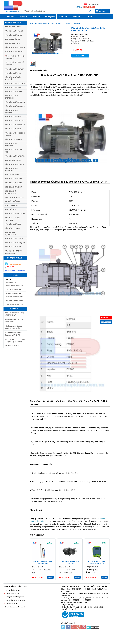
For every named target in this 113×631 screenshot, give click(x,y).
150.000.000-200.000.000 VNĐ (14, 286)
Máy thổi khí (10, 210)
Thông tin (76, 16)
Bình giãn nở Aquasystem (10, 192)
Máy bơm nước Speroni (15, 102)
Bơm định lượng (12, 205)
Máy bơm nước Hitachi (14, 121)
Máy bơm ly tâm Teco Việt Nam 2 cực (15, 63)
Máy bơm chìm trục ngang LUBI (13, 252)
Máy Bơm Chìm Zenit (13, 139)
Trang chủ (10, 16)
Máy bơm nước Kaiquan (15, 243)
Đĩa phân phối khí (12, 201)
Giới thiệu (23, 16)
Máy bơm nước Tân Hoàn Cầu (13, 78)
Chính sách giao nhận (12, 593)
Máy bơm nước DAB (13, 129)
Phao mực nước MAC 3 (14, 197)
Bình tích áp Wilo (12, 43)
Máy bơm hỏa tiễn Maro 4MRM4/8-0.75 (42, 562)
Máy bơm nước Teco (13, 51)
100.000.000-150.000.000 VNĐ (14, 304)
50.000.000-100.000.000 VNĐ (14, 300)
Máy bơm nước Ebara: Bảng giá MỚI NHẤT (13, 327)
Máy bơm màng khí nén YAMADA (15, 134)
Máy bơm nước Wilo (13, 35)
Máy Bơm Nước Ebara (14, 164)
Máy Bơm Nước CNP (13, 224)
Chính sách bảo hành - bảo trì (15, 607)
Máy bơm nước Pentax (14, 239)
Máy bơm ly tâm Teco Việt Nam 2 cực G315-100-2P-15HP (59, 23)
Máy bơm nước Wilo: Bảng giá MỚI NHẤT (15, 321)
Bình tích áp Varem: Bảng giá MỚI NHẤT (14, 314)
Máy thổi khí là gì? (12, 346)
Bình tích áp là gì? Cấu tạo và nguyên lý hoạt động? (15, 340)
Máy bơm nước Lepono (15, 47)
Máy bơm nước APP (13, 73)
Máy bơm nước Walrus (15, 83)
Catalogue (63, 16)
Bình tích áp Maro (13, 27)
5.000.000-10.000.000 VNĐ (13, 293)
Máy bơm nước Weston (15, 156)
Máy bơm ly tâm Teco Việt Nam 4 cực (15, 57)
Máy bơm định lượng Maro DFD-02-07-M (96, 562)
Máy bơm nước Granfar (11, 111)
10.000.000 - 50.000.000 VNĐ (14, 297)
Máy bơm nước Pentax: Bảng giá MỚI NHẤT (13, 334)
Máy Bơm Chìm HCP (13, 228)
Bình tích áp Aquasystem (10, 233)
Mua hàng (50, 577)
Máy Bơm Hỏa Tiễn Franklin (12, 219)
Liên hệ (89, 16)
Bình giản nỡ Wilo (12, 39)
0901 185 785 (106, 322)
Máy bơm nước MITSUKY (15, 125)
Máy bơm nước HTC (13, 247)
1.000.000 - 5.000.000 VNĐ (13, 289)
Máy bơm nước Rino (13, 87)
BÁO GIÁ (104, 317)
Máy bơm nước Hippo (14, 92)
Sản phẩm (36, 16)
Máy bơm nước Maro (14, 31)
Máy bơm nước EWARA (14, 69)
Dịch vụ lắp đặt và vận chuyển (15, 600)
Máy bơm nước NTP (13, 117)
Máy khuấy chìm (12, 175)
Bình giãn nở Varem (13, 187)
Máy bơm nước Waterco (11, 144)
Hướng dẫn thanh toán (12, 590)
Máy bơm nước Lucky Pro (14, 151)
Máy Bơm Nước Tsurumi (15, 106)
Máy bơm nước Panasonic (11, 169)
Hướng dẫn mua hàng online (14, 597)
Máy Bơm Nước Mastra (15, 214)
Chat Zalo (80, 55)
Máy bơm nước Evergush (11, 97)
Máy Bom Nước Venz (13, 183)
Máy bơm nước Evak (13, 179)
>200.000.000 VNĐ (11, 282)
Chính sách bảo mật (11, 603)
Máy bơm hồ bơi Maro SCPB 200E (70, 562)
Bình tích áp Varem (13, 160)
